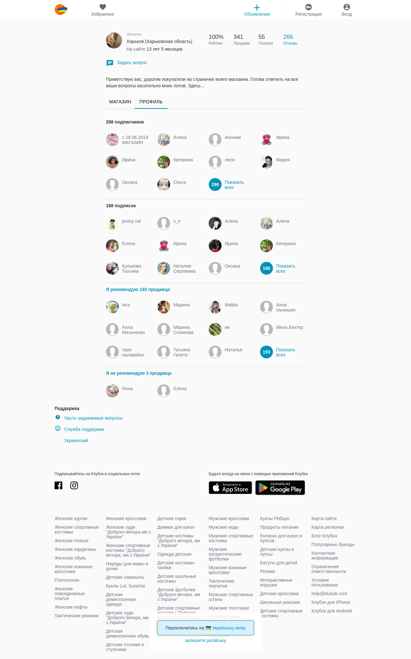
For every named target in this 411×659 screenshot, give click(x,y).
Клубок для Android (331, 610)
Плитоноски (67, 580)
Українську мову (229, 627)
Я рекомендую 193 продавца (138, 289)
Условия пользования (324, 582)
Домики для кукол (176, 527)
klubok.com (61, 9)
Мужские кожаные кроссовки (228, 570)
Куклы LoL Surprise (125, 585)
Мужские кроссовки (229, 518)
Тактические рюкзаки (77, 615)
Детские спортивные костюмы (281, 613)
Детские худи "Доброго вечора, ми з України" (127, 617)
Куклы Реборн (274, 518)
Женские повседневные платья (70, 593)
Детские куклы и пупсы (277, 552)
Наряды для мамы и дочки (127, 566)
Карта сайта (324, 518)
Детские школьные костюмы (177, 579)
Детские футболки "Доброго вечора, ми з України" (178, 594)
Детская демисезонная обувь (127, 633)
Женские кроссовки (126, 518)
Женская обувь (70, 558)
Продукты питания (279, 527)
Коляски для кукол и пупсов (281, 538)
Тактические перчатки (221, 583)
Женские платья (71, 540)
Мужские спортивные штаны (231, 597)
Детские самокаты (125, 577)
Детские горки (171, 518)
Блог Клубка (324, 535)
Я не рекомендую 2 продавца (138, 373)
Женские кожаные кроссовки (73, 569)
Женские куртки (71, 518)
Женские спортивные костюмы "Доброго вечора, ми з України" (128, 550)
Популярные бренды (333, 544)
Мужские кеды (224, 527)
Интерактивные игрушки (276, 582)
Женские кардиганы (75, 549)
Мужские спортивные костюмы (231, 538)
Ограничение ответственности (328, 569)
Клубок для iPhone (330, 602)
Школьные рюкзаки (280, 602)
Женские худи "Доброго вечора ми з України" (128, 532)
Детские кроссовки (279, 593)
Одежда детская (174, 554)
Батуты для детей (278, 562)
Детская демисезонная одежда (121, 599)
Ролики (267, 571)
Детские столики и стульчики (125, 647)
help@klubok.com (329, 593)
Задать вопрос (126, 63)
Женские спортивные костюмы (77, 530)
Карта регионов (327, 527)
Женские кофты (71, 607)
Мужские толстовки (229, 608)
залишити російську (205, 640)
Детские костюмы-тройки (176, 565)
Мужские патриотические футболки (225, 554)
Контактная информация (324, 556)
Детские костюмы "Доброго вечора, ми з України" (178, 540)
